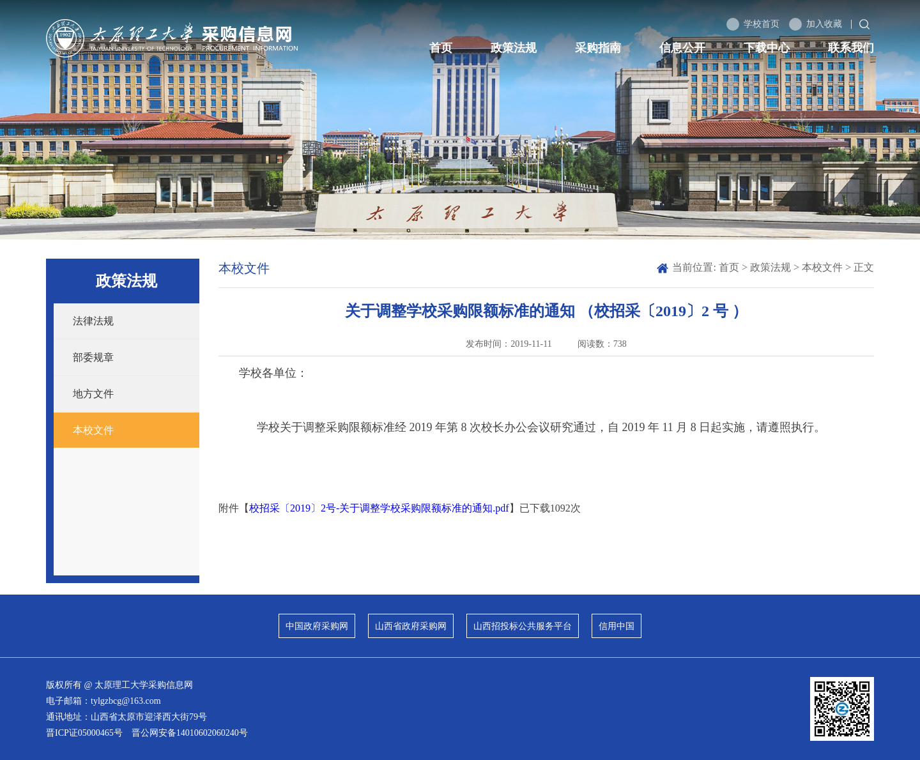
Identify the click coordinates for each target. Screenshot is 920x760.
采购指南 (598, 48)
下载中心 (767, 48)
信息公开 (682, 48)
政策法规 (514, 48)
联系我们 (851, 48)
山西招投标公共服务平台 (522, 626)
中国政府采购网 (317, 626)
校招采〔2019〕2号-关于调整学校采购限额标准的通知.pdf (379, 508)
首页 (440, 48)
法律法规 (93, 320)
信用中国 (616, 626)
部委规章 (93, 357)
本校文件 (93, 430)
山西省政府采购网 (411, 626)
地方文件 (93, 393)
